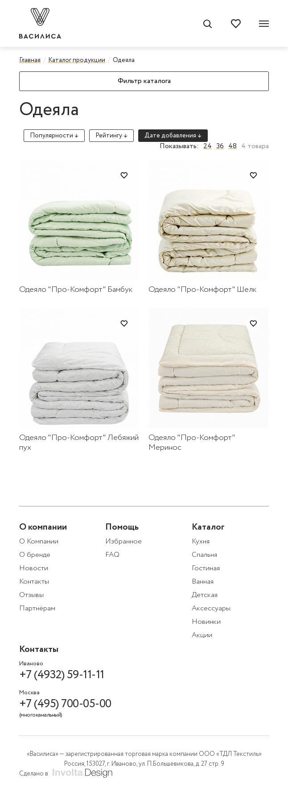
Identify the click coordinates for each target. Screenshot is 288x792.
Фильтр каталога (144, 81)
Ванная (203, 581)
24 (207, 146)
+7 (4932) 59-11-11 (61, 675)
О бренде (34, 555)
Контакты (34, 581)
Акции (202, 635)
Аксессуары (211, 608)
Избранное (123, 541)
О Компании (38, 541)
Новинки (206, 622)
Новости (33, 568)
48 (232, 146)
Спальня (204, 555)
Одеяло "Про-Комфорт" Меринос (191, 442)
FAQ (112, 555)
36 (220, 146)
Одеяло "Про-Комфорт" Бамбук (75, 289)
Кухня (201, 541)
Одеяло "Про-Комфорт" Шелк (202, 289)
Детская (205, 595)
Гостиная (206, 568)
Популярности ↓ (54, 135)
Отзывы (31, 595)
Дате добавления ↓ (173, 135)
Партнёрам (37, 608)
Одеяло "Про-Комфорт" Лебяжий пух (79, 442)
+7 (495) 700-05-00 (66, 708)
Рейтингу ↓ (111, 135)
